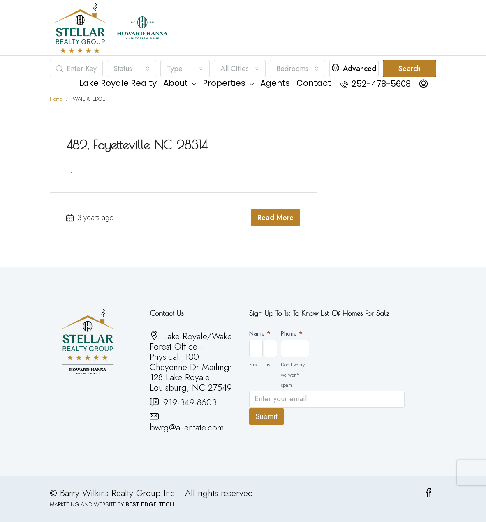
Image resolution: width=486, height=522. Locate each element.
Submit (266, 416)
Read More (275, 217)
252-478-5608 (375, 84)
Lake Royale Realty (118, 83)
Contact (313, 83)
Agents (275, 83)
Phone (292, 333)
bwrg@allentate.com (187, 427)
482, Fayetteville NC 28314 (136, 145)
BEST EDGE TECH (149, 504)
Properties (224, 83)
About (175, 83)
